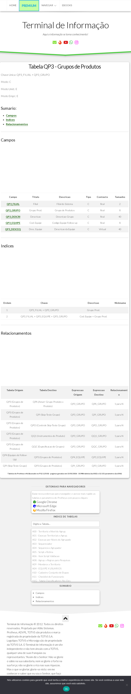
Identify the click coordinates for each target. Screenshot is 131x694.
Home (13, 5)
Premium (29, 5)
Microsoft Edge (44, 506)
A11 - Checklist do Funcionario (48, 576)
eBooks (67, 5)
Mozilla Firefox (44, 510)
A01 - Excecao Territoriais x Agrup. (49, 535)
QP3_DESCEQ (13, 229)
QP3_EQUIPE (13, 222)
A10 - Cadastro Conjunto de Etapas (50, 572)
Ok (66, 689)
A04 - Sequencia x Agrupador (47, 547)
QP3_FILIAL (13, 203)
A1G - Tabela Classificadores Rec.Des (51, 580)
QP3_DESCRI (13, 216)
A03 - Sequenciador (42, 543)
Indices (10, 119)
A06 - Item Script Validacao (46, 556)
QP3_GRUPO (13, 210)
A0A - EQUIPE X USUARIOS (46, 568)
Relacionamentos (17, 124)
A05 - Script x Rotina (42, 552)
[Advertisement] (64, 169)
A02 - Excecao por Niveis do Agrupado (51, 539)
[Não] (126, 685)
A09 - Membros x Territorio (46, 564)
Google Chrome (45, 502)
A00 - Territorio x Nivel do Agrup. (49, 531)
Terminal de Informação (65, 25)
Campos (11, 115)
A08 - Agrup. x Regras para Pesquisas (51, 560)
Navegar (47, 5)
